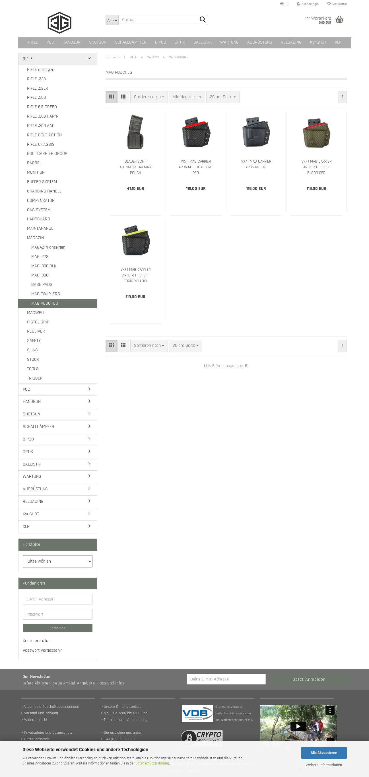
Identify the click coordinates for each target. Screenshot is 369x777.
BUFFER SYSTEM (42, 182)
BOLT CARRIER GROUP (47, 154)
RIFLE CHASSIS (41, 144)
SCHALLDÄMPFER (131, 42)
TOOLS (33, 369)
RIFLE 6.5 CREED (42, 107)
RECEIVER (36, 331)
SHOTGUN (97, 42)
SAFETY (34, 341)
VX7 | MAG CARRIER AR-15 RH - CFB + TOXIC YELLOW (136, 275)
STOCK (33, 359)
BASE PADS (41, 285)
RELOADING (291, 42)
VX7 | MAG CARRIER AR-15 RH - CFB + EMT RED (196, 167)
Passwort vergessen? (42, 650)
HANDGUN (72, 42)
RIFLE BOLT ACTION (44, 135)
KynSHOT (318, 42)
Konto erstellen (37, 641)
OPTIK (180, 42)
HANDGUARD (38, 219)
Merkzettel (337, 4)
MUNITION (36, 172)
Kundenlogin (308, 4)
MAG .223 (39, 257)
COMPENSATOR (41, 201)
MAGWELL (36, 313)
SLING (32, 350)
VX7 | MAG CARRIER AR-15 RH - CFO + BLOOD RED (316, 167)
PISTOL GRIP (38, 322)
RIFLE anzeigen (40, 70)
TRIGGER (35, 378)
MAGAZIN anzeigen (48, 247)
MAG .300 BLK (43, 266)
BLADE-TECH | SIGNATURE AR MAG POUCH (135, 167)
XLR (338, 42)
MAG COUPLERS (45, 294)
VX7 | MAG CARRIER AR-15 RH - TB (256, 164)
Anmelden (57, 628)
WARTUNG (229, 42)
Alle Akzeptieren (324, 752)
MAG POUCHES (44, 303)
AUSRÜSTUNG (259, 42)
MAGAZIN (35, 238)
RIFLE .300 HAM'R (43, 116)
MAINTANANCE (40, 228)
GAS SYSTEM (39, 210)
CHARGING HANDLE (44, 191)
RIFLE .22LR (37, 88)
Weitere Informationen (324, 765)
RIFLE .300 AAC (41, 126)
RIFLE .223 (36, 79)
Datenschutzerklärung (152, 763)
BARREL (34, 163)
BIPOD (160, 42)
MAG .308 (39, 275)
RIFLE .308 (36, 98)
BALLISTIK (202, 42)
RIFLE (33, 42)
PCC (50, 42)
